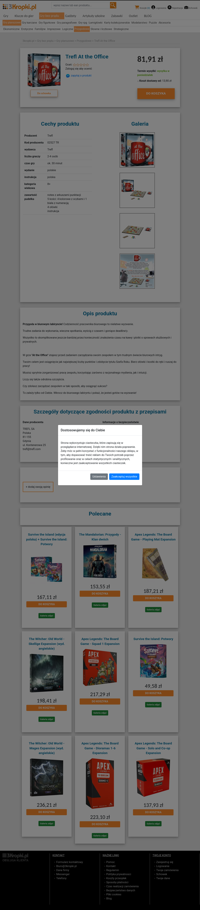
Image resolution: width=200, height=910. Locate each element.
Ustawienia (99, 476)
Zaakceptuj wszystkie (124, 476)
